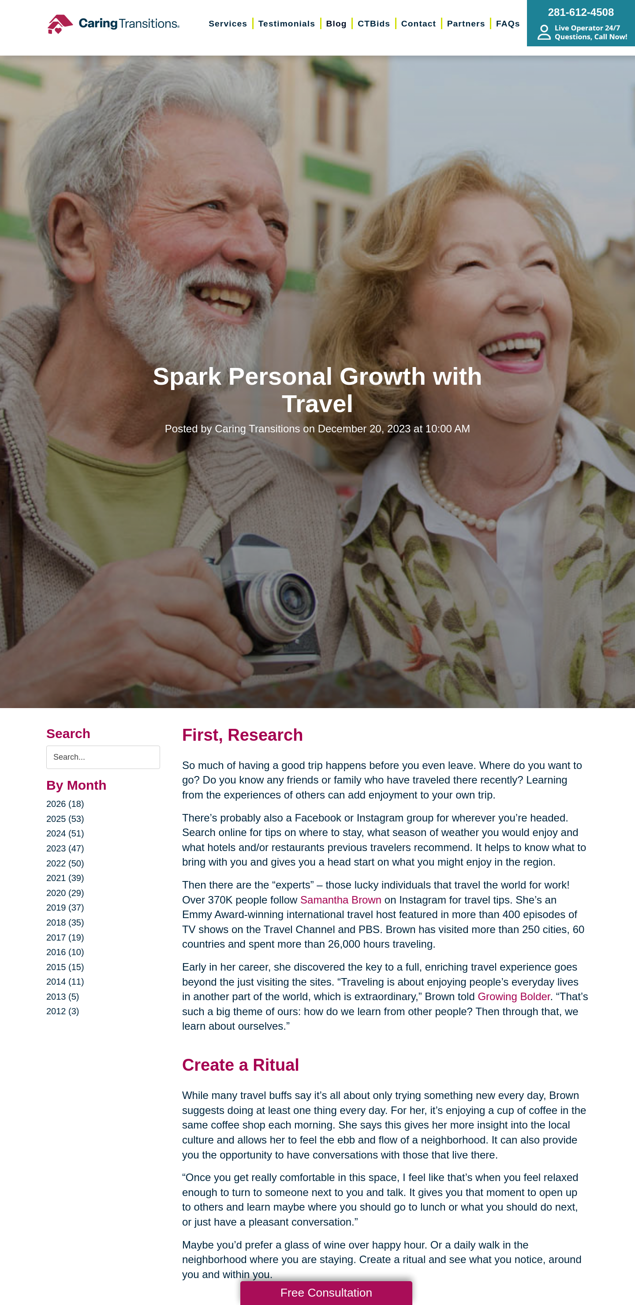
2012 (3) (62, 1011)
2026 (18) (65, 804)
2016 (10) (65, 952)
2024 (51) (65, 833)
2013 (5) (62, 996)
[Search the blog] (103, 757)
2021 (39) (65, 878)
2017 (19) (65, 937)
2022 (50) (65, 863)
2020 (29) (65, 893)
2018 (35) (65, 922)
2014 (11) (65, 981)
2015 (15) (65, 967)
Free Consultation (326, 1292)
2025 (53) (65, 819)
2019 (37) (65, 907)
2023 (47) (65, 848)
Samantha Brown (340, 900)
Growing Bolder (514, 996)
